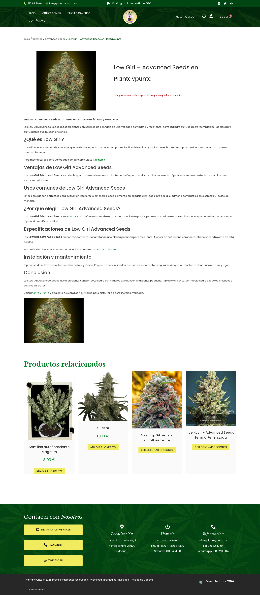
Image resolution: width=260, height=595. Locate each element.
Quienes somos (51, 13)
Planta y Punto (75, 216)
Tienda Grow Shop (78, 13)
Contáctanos (38, 20)
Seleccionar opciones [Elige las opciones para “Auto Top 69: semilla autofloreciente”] (157, 450)
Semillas (37, 39)
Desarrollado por (220, 581)
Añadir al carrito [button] (49, 471)
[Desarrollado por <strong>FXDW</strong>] (201, 582)
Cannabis (99, 160)
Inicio (32, 13)
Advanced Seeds (55, 39)
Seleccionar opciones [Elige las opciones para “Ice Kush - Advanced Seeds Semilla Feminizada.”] (211, 447)
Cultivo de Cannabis (104, 249)
